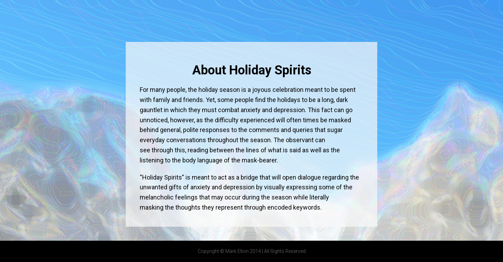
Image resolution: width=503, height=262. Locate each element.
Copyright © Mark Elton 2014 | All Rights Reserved (252, 251)
